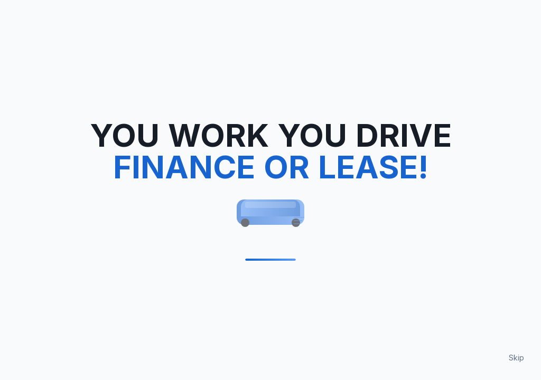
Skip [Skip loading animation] (516, 357)
